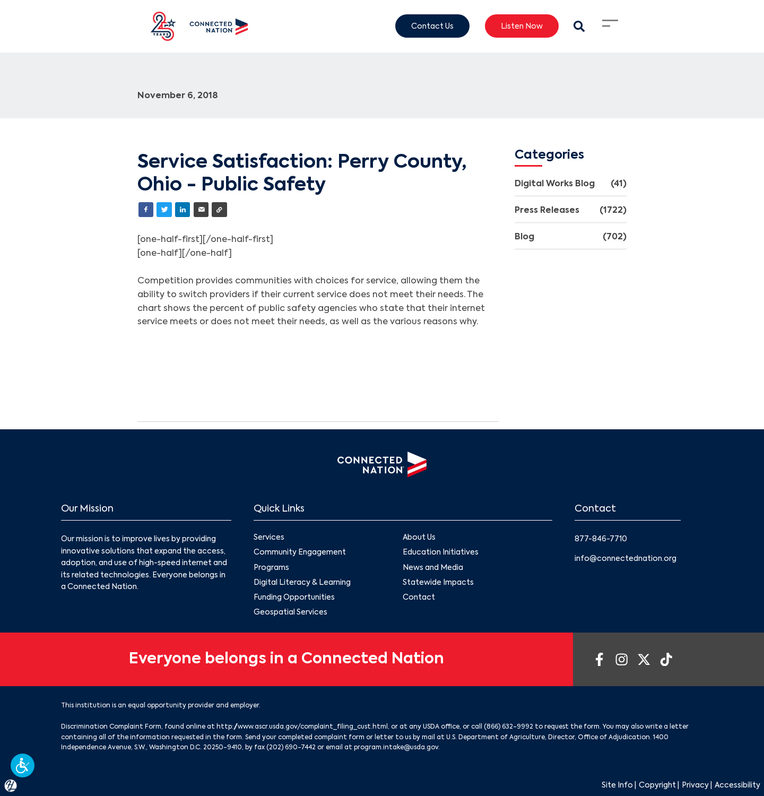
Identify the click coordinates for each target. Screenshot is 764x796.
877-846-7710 (601, 539)
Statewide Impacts (438, 582)
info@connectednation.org (625, 559)
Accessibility (737, 785)
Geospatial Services (290, 612)
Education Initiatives (441, 552)
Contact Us (432, 26)
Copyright (657, 785)
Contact (419, 597)
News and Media (433, 567)
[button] (22, 765)
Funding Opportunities (294, 597)
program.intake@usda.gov (396, 748)
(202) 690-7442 (291, 748)
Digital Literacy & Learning (302, 582)
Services (269, 537)
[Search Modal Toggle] (579, 26)
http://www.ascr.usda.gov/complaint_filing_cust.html (302, 727)
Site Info (617, 785)
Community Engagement (300, 552)
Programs (271, 567)
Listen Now (522, 26)
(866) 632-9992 (508, 727)
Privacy (695, 785)
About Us (419, 537)
